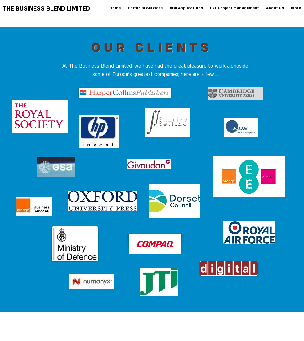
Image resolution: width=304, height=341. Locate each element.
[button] (186, 8)
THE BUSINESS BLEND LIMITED (46, 9)
